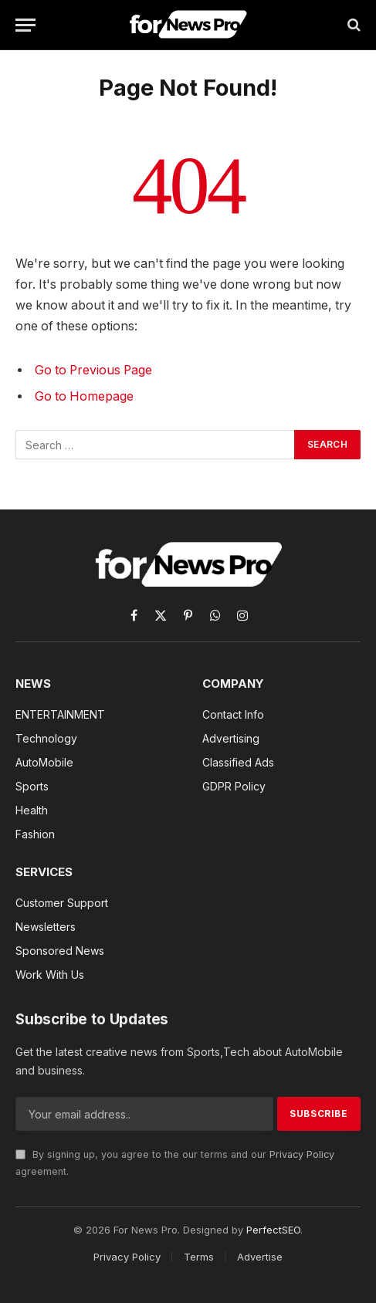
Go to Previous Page (93, 370)
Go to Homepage (84, 396)
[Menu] (25, 25)
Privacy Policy (301, 1154)
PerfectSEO (273, 1229)
